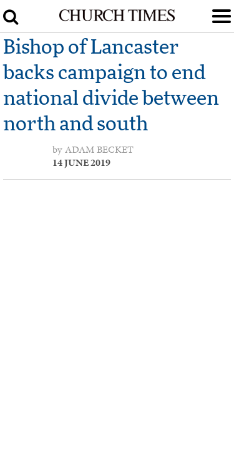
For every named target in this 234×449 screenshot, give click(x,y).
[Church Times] (116, 18)
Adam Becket (99, 150)
